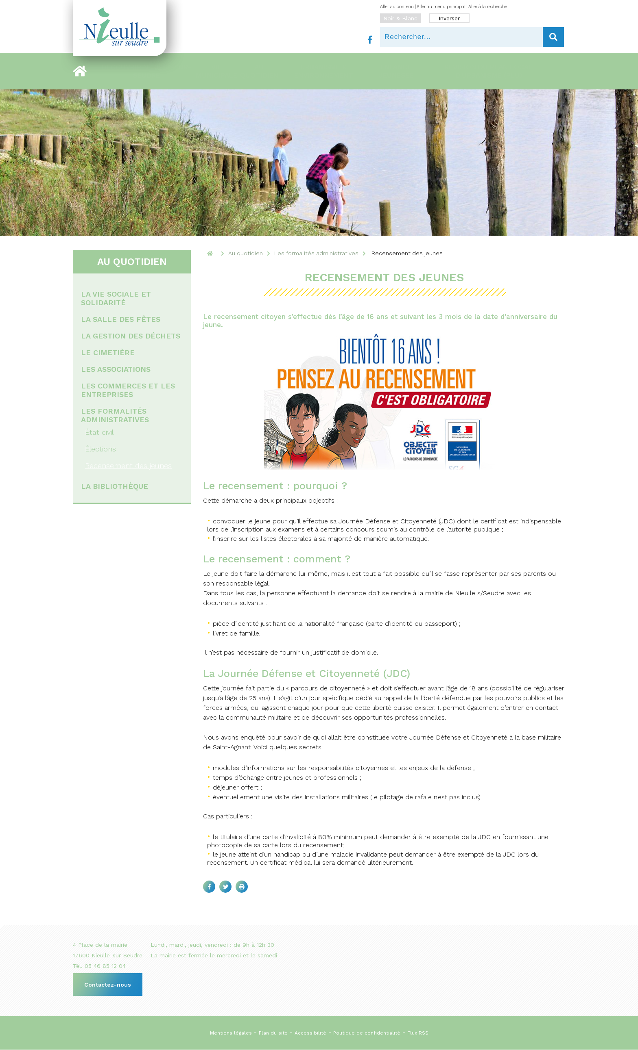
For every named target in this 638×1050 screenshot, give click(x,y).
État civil (99, 432)
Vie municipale (216, 71)
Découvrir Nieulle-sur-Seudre (146, 71)
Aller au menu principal (441, 6)
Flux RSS (417, 1033)
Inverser (449, 18)
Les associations (116, 369)
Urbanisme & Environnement (323, 71)
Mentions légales (231, 1033)
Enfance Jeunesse (396, 71)
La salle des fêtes (120, 319)
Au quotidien (259, 71)
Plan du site (273, 1033)
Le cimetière (108, 352)
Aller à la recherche (487, 6)
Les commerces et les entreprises (128, 390)
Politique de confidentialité (366, 1033)
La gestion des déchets (130, 336)
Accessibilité (310, 1033)
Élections (100, 449)
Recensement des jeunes (128, 465)
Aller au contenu (397, 6)
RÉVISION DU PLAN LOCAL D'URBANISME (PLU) (488, 71)
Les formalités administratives (115, 415)
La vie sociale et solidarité (116, 298)
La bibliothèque (114, 486)
